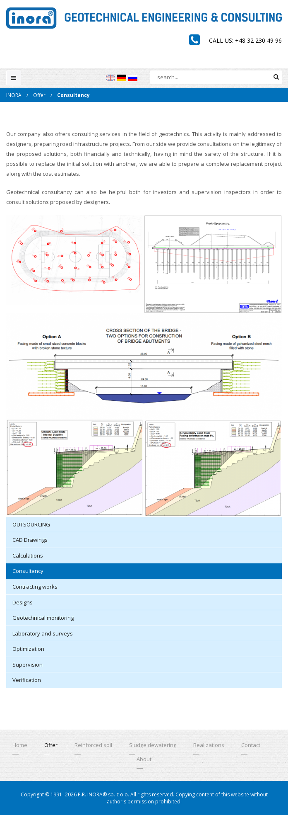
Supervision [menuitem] (27, 664)
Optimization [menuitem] (28, 648)
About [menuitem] (144, 759)
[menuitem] (110, 78)
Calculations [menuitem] (27, 555)
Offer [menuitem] (51, 745)
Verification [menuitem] (26, 680)
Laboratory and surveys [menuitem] (42, 633)
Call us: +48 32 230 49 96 (245, 40)
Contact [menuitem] (250, 745)
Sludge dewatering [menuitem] (152, 745)
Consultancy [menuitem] (27, 571)
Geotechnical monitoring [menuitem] (43, 617)
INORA (14, 95)
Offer (39, 95)
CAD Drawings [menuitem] (30, 539)
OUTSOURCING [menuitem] (31, 524)
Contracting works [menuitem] (35, 586)
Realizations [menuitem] (208, 745)
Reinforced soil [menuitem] (93, 745)
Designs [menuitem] (22, 602)
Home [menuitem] (19, 745)
